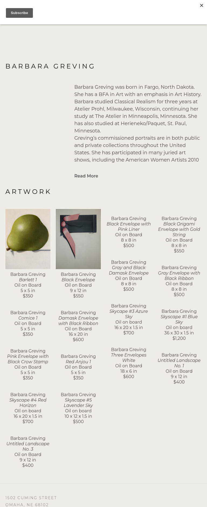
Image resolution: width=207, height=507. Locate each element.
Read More (86, 176)
